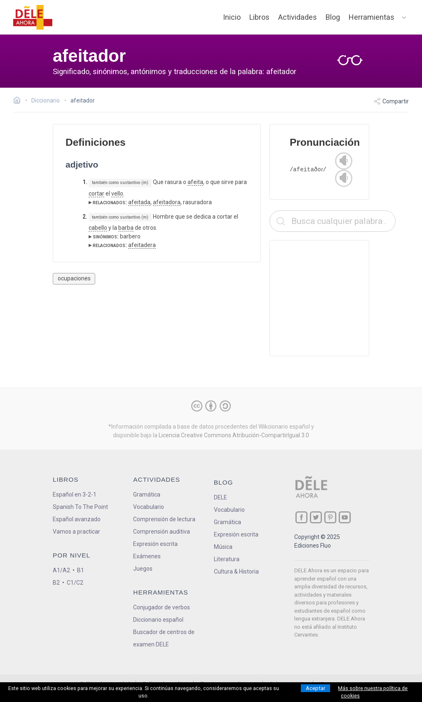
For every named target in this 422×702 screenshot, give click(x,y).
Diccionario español (158, 619)
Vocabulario (148, 507)
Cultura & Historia (236, 571)
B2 (56, 582)
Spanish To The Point (80, 507)
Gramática (146, 494)
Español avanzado (77, 519)
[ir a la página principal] (33, 17)
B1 (80, 570)
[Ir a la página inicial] (19, 101)
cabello (98, 227)
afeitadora (167, 202)
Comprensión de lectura (164, 519)
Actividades (297, 17)
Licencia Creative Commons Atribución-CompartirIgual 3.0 (234, 435)
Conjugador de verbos (161, 607)
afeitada (139, 202)
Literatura (226, 559)
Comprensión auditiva (161, 531)
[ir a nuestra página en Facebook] (301, 517)
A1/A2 (61, 570)
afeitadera (142, 245)
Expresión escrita (155, 544)
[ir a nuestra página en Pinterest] (330, 517)
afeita (195, 182)
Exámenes (147, 556)
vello (117, 193)
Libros (259, 17)
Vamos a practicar (76, 531)
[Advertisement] (332, 298)
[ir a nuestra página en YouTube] (345, 517)
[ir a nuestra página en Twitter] (316, 517)
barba (126, 227)
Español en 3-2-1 (74, 494)
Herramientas (371, 17)
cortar (96, 193)
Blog (333, 17)
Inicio (232, 17)
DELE (220, 497)
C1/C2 (75, 582)
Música (223, 546)
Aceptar (315, 688)
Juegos (142, 568)
